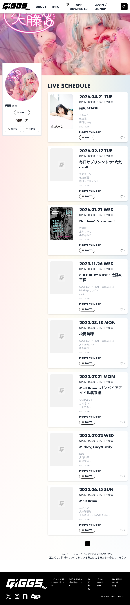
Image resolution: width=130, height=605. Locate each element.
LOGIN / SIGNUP (101, 7)
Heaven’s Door (90, 132)
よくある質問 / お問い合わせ (57, 582)
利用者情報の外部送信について (75, 582)
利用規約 (89, 584)
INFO (56, 7)
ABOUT (41, 7)
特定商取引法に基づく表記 (117, 582)
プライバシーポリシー (101, 582)
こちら (98, 557)
